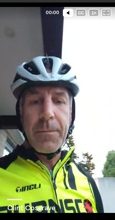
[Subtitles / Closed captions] (81, 13)
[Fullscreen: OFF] (106, 13)
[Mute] (68, 13)
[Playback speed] (94, 13)
